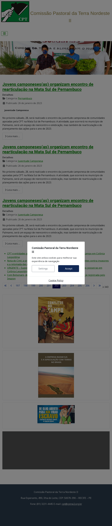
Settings (43, 268)
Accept (68, 268)
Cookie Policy (56, 280)
